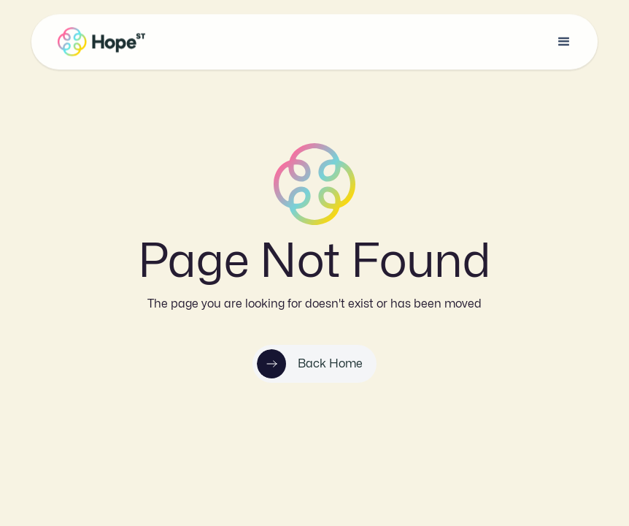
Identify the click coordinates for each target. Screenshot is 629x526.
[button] (564, 42)
